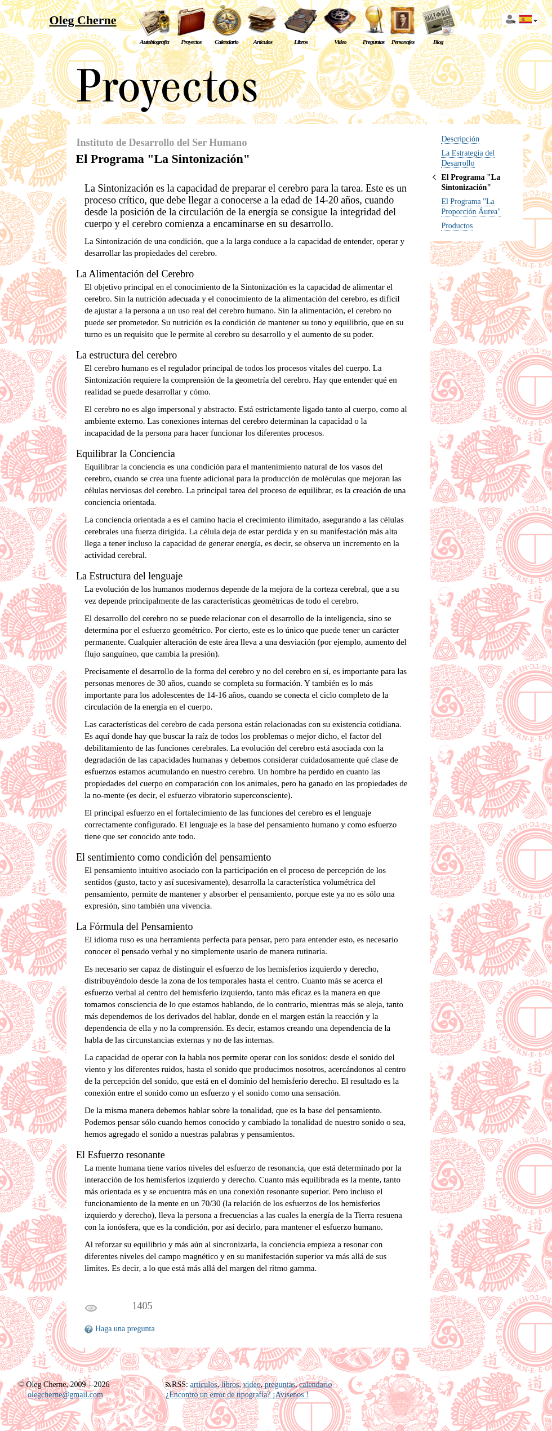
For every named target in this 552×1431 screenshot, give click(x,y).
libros (230, 1384)
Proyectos (191, 41)
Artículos (263, 41)
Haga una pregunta (125, 1328)
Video (340, 41)
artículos (203, 1384)
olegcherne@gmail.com (65, 1394)
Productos (457, 225)
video (252, 1384)
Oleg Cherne (82, 20)
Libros (301, 41)
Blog (438, 41)
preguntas (280, 1384)
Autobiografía (154, 41)
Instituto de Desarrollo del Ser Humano (162, 142)
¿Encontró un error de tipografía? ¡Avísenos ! (237, 1394)
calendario (315, 1384)
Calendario (226, 41)
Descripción (460, 139)
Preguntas (374, 41)
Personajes (403, 41)
